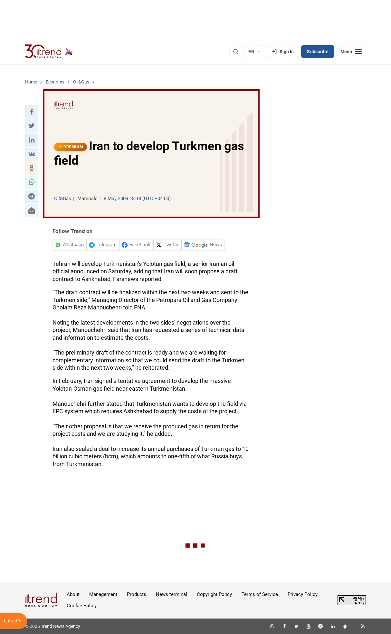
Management (103, 594)
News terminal (171, 594)
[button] (31, 112)
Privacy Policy (303, 594)
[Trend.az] (49, 51)
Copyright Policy (214, 594)
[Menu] (351, 51)
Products (136, 594)
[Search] (235, 51)
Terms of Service (260, 594)
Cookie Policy (82, 606)
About (73, 594)
